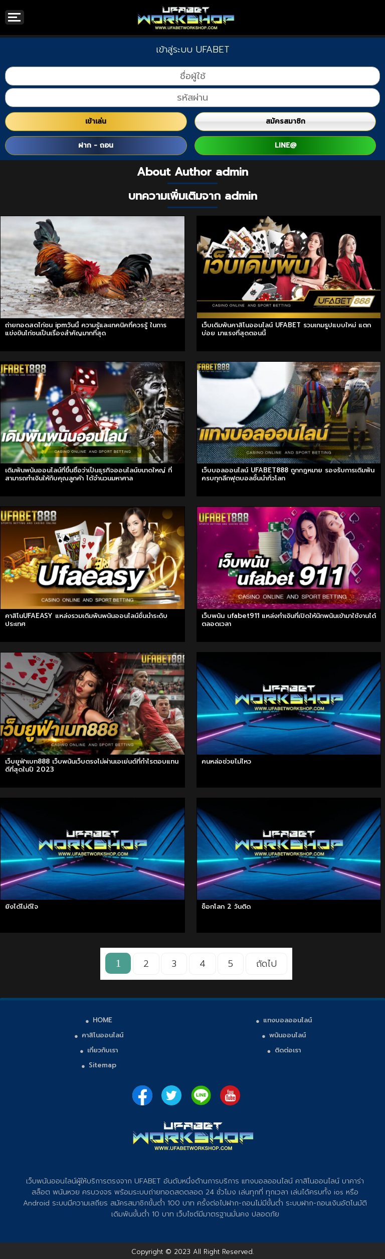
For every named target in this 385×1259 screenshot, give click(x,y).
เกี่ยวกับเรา (102, 1050)
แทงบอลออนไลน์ (287, 1020)
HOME (102, 1020)
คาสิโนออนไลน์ (102, 1035)
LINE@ (285, 145)
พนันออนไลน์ (287, 1035)
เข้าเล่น (95, 121)
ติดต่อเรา (288, 1050)
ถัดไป (266, 964)
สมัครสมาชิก (285, 121)
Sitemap (102, 1065)
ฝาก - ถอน (95, 145)
